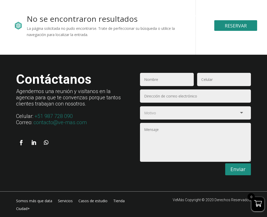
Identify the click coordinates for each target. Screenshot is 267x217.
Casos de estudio (159, 15)
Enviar (238, 168)
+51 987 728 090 (54, 116)
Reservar (236, 26)
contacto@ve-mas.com (60, 122)
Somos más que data (89, 15)
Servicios (125, 15)
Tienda (189, 15)
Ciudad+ (188, 36)
